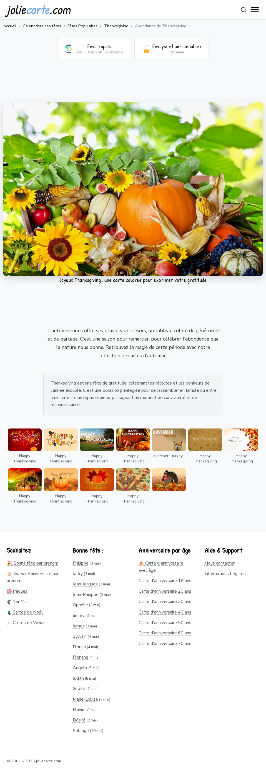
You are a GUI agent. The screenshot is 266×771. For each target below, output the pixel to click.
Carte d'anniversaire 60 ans (165, 633)
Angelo (80, 668)
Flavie (78, 709)
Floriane (80, 657)
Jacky (78, 574)
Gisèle (79, 689)
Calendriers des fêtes (42, 26)
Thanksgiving (116, 26)
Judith (78, 678)
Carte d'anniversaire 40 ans (165, 612)
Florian (79, 647)
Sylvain (80, 636)
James (79, 626)
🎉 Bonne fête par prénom (32, 563)
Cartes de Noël (25, 612)
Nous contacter (220, 563)
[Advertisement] (133, 84)
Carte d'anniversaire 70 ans (165, 644)
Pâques (17, 591)
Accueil (9, 26)
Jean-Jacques (85, 584)
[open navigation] (255, 10)
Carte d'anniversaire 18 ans (165, 581)
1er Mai (17, 601)
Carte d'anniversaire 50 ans (165, 623)
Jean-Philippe (86, 595)
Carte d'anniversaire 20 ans (165, 591)
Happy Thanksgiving (24, 458)
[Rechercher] (243, 9)
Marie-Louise (85, 699)
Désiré (79, 720)
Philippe (81, 563)
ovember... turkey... (169, 456)
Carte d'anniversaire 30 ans (165, 601)
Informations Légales (225, 574)
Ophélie (80, 605)
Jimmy (78, 615)
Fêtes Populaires (82, 26)
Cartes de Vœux (25, 623)
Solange (81, 731)
